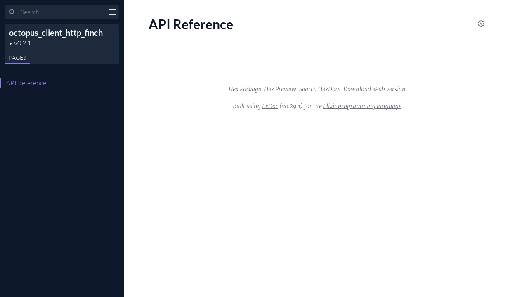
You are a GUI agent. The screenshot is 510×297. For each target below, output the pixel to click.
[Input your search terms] (62, 12)
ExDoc (270, 106)
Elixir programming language (362, 106)
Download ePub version (374, 89)
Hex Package (245, 89)
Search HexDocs (319, 89)
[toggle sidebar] (112, 13)
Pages (17, 57)
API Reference (26, 83)
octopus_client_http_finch (56, 33)
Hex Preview (280, 89)
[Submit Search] (12, 12)
